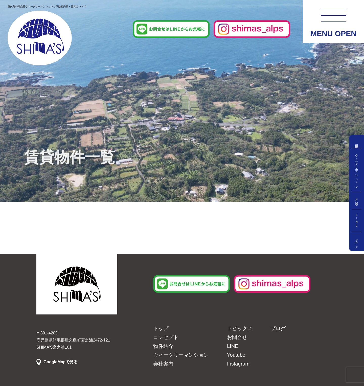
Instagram (238, 364)
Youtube (236, 355)
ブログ (356, 241)
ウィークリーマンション (356, 170)
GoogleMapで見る (60, 362)
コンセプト (165, 337)
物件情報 (356, 143)
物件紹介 (163, 346)
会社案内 (163, 364)
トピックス (239, 328)
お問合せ (356, 200)
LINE (356, 220)
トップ (160, 328)
